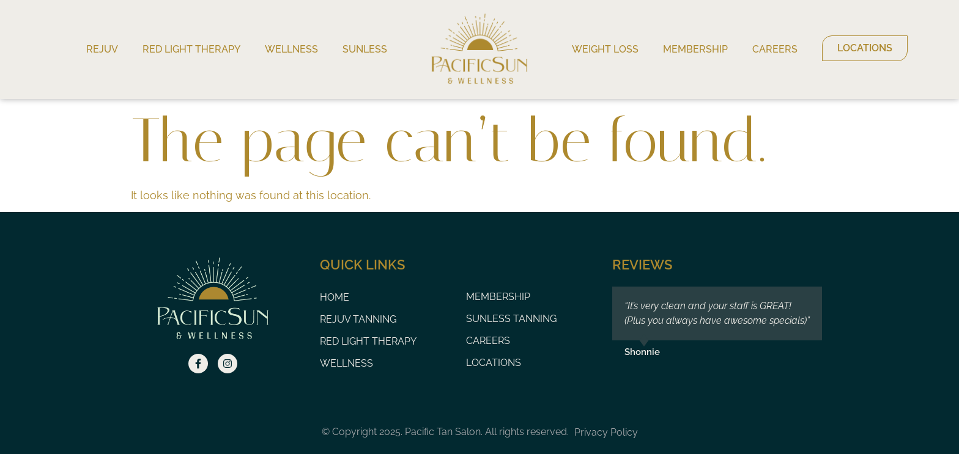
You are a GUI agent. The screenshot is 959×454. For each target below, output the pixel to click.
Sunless (364, 49)
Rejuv (102, 49)
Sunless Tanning (511, 318)
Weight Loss (605, 49)
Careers (775, 49)
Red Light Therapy (191, 49)
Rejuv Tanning (358, 319)
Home (334, 297)
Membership (695, 49)
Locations (493, 362)
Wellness (291, 49)
